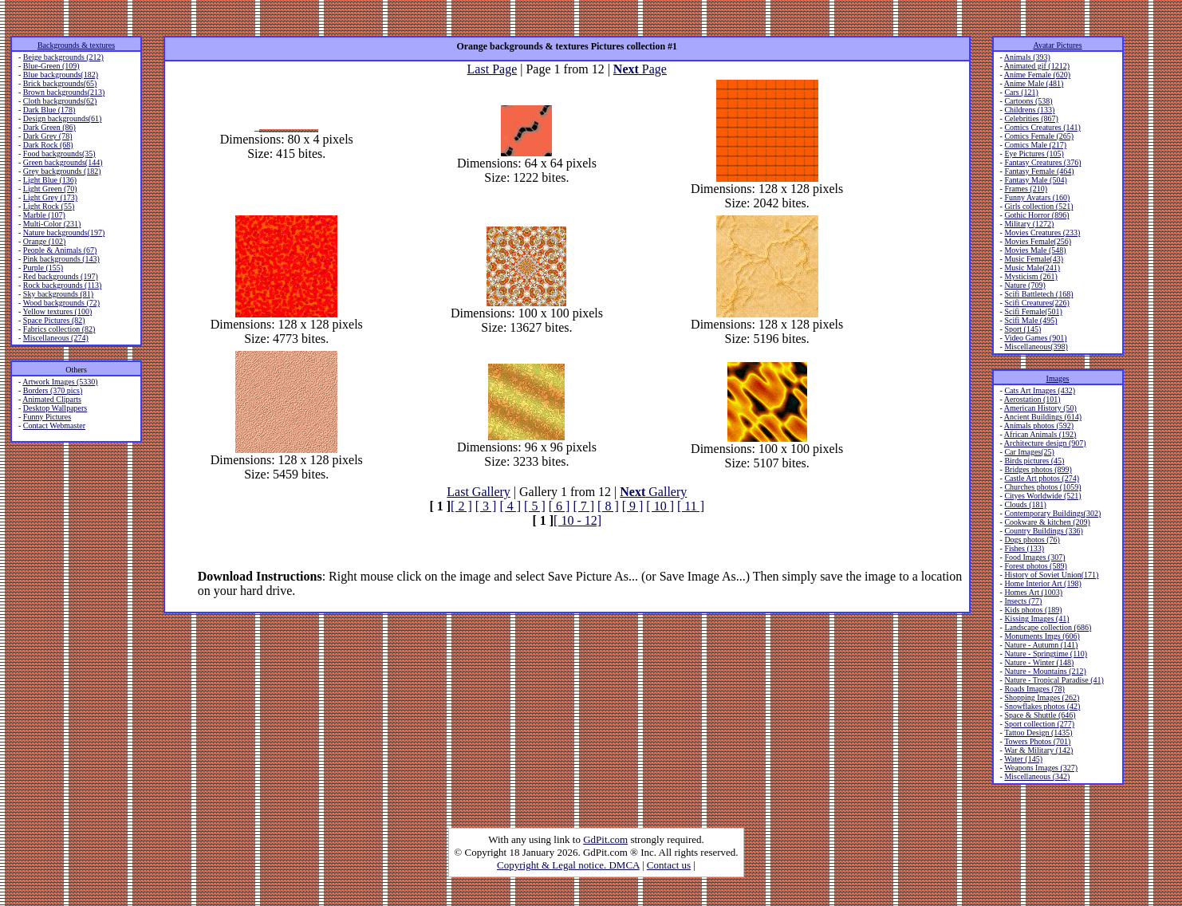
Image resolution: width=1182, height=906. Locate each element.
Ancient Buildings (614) (1043, 416)
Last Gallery (478, 491)
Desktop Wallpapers (55, 408)
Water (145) (1023, 758)
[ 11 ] (690, 506)
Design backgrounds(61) (62, 118)
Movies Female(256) (1037, 241)
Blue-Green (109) (51, 65)
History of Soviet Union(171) (1051, 574)
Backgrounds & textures (76, 45)
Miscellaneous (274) (56, 337)
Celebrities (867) (1031, 118)
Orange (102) (44, 241)
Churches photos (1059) (1042, 487)
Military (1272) (1029, 223)
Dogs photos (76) (1031, 539)
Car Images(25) (1029, 451)
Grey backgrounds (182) (62, 171)
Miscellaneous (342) (1037, 776)
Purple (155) (43, 267)
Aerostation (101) (1032, 399)
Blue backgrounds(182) (60, 74)
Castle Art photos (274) (1041, 478)
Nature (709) (1024, 285)
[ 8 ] (608, 506)
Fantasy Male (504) (1035, 179)
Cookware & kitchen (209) (1046, 522)
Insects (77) (1023, 601)
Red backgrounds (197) (60, 276)
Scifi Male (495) (1030, 320)
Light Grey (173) (50, 197)
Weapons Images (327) (1041, 767)
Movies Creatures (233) (1042, 232)
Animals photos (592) (1039, 425)
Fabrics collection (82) (59, 329)
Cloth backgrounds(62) (60, 101)
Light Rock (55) (48, 206)
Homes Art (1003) (1033, 592)
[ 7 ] (583, 506)
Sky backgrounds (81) (58, 294)
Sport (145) (1022, 329)
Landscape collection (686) (1047, 627)
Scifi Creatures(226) (1036, 302)
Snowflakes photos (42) (1042, 706)
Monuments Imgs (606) (1041, 636)
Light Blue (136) (50, 179)
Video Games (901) (1035, 337)
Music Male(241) (1032, 267)
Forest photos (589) (1035, 565)
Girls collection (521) (1038, 206)
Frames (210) (1025, 188)
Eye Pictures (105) (1033, 153)
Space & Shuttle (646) (1039, 715)
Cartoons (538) (1028, 101)
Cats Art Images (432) (1039, 390)
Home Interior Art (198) (1042, 583)
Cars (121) (1021, 92)
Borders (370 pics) (52, 390)
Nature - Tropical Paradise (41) (1053, 680)
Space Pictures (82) (54, 320)
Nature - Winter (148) (1039, 662)
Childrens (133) (1029, 109)
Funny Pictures (47, 416)
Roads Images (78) (1034, 688)
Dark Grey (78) (48, 136)
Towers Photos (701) (1037, 741)
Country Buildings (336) (1043, 530)
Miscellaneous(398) (1035, 346)
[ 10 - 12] (577, 520)
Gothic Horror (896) (1036, 215)
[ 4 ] (510, 506)
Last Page (492, 69)
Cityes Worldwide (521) (1042, 495)
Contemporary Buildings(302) (1052, 513)
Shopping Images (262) (1041, 697)
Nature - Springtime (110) (1045, 653)
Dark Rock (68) (48, 144)
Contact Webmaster (54, 425)
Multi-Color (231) (52, 223)
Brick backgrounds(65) (60, 83)
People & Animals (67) (60, 250)
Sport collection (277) (1039, 723)
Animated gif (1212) (1037, 65)
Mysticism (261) (1030, 276)
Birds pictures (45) (1034, 460)
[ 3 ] (486, 506)
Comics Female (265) (1039, 136)
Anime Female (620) (1037, 74)
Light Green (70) (50, 188)
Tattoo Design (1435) (1038, 732)
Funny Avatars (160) (1037, 197)
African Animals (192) (1040, 434)
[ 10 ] (660, 506)
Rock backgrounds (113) (62, 285)
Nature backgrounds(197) (63, 232)
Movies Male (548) (1035, 250)
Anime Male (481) (1033, 83)
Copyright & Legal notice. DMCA (568, 865)
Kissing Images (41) (1036, 618)
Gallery (653, 491)
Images (1058, 378)
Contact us (669, 865)
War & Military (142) (1038, 750)
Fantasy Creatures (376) (1042, 162)
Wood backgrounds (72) (61, 302)
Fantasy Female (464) (1039, 171)
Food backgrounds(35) (59, 153)
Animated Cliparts (51, 399)
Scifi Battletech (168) (1038, 294)
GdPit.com (605, 839)
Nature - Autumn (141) (1041, 644)
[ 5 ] (535, 506)
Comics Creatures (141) (1042, 127)
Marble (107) (44, 215)
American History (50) (1040, 408)
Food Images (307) (1034, 557)
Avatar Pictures (1057, 45)
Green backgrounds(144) (63, 162)
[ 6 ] (559, 506)
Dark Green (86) (49, 127)
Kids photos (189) (1033, 609)
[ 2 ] (461, 506)
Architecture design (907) (1045, 443)
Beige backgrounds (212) (63, 57)
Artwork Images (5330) (59, 381)
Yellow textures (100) (57, 311)
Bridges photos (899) (1037, 469)
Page (640, 69)
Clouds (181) (1025, 504)
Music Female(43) (1033, 258)
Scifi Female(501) (1033, 311)
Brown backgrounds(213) (63, 92)
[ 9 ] (633, 506)
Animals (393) (1027, 57)
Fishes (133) (1024, 548)
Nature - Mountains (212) (1044, 671)
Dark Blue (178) (49, 109)
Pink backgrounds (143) (61, 258)
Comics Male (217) (1035, 144)
